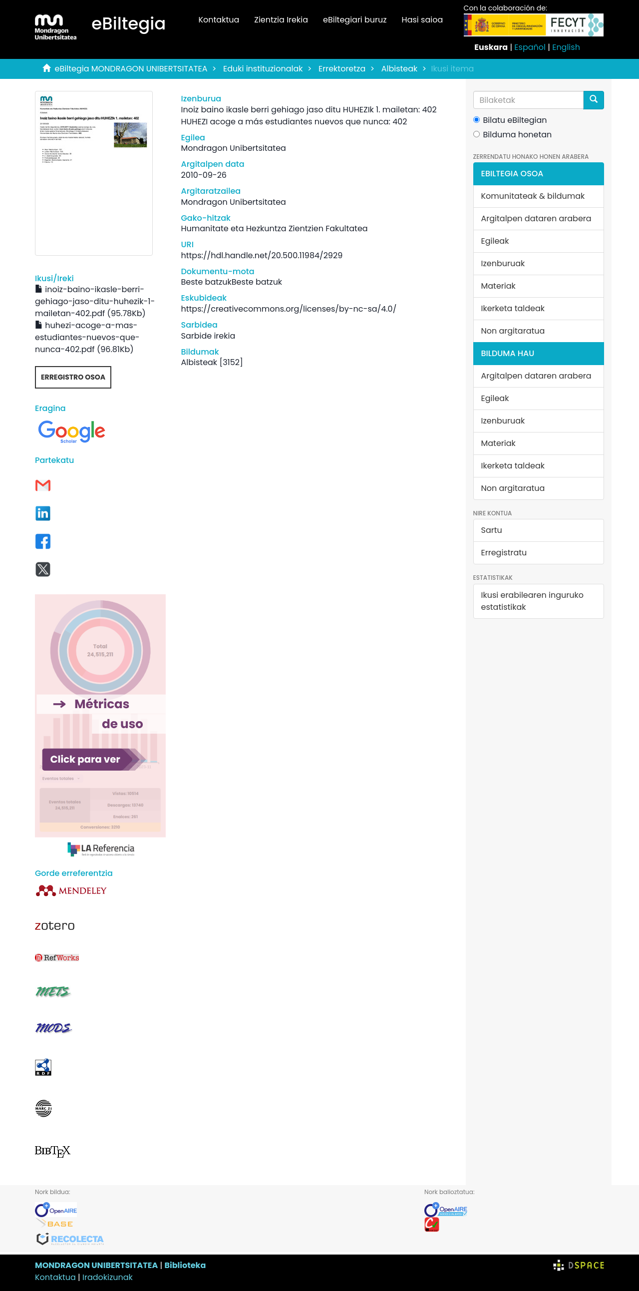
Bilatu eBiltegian (510, 120)
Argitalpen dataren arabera (536, 218)
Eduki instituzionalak (263, 68)
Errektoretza (342, 68)
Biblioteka (185, 1265)
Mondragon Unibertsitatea (233, 148)
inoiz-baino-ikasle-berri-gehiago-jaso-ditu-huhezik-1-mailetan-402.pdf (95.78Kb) (95, 301)
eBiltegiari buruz (355, 19)
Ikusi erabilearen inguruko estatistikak (532, 601)
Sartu (491, 530)
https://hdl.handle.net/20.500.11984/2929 (261, 255)
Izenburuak (503, 263)
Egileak (495, 241)
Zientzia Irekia (281, 19)
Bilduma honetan (512, 134)
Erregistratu (504, 552)
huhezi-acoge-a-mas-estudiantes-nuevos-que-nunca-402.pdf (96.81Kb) (87, 337)
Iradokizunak (107, 1277)
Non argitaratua (513, 331)
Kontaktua (218, 19)
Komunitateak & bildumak (533, 196)
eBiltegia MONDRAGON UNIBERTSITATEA (131, 68)
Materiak (498, 286)
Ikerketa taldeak (513, 308)
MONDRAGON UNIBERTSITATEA (96, 1265)
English (566, 47)
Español (530, 47)
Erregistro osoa (73, 377)
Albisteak (399, 68)
